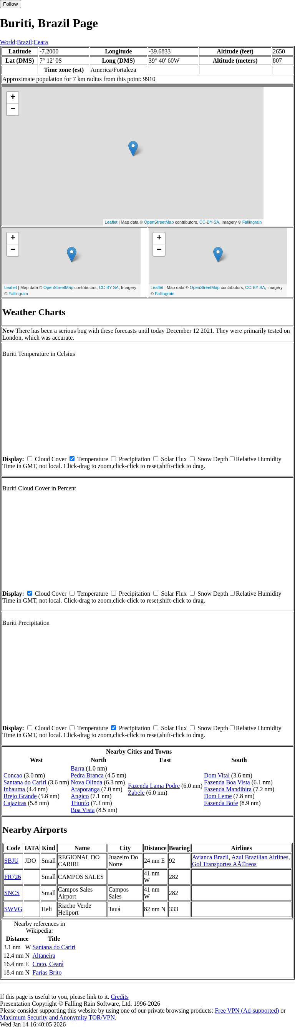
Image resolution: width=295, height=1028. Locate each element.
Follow (10, 4)
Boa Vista (82, 810)
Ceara (41, 42)
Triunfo (80, 803)
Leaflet (111, 222)
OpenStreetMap (159, 222)
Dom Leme (218, 796)
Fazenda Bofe (221, 803)
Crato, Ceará (48, 964)
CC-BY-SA (209, 222)
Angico (80, 796)
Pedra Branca (87, 775)
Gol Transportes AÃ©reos (224, 864)
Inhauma (14, 789)
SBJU (11, 860)
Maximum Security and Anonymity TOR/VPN (57, 1017)
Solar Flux (174, 459)
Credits (119, 996)
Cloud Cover (50, 459)
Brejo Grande (20, 796)
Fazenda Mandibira (228, 789)
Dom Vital (217, 775)
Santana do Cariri (24, 782)
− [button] (12, 109)
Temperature (92, 459)
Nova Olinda (86, 782)
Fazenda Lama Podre (154, 785)
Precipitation (134, 459)
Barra (78, 768)
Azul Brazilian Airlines (259, 857)
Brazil (24, 42)
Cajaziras (15, 803)
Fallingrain (252, 222)
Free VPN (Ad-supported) (247, 1010)
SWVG (13, 909)
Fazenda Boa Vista (227, 782)
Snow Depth (212, 459)
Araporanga (85, 789)
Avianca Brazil (210, 857)
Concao (12, 775)
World (7, 42)
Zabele (136, 792)
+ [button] (12, 97)
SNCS (12, 893)
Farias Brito (47, 972)
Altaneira (44, 955)
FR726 (12, 877)
